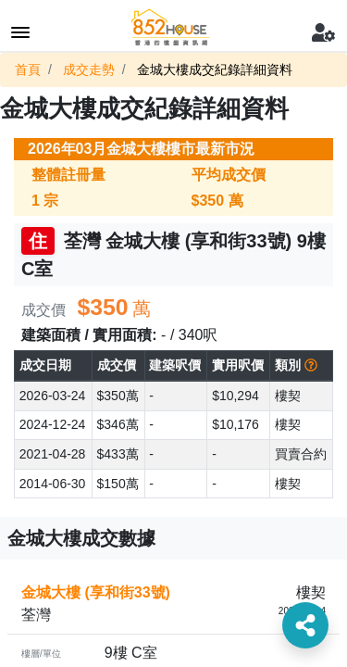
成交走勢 (89, 69)
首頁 (28, 69)
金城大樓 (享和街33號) (95, 592)
